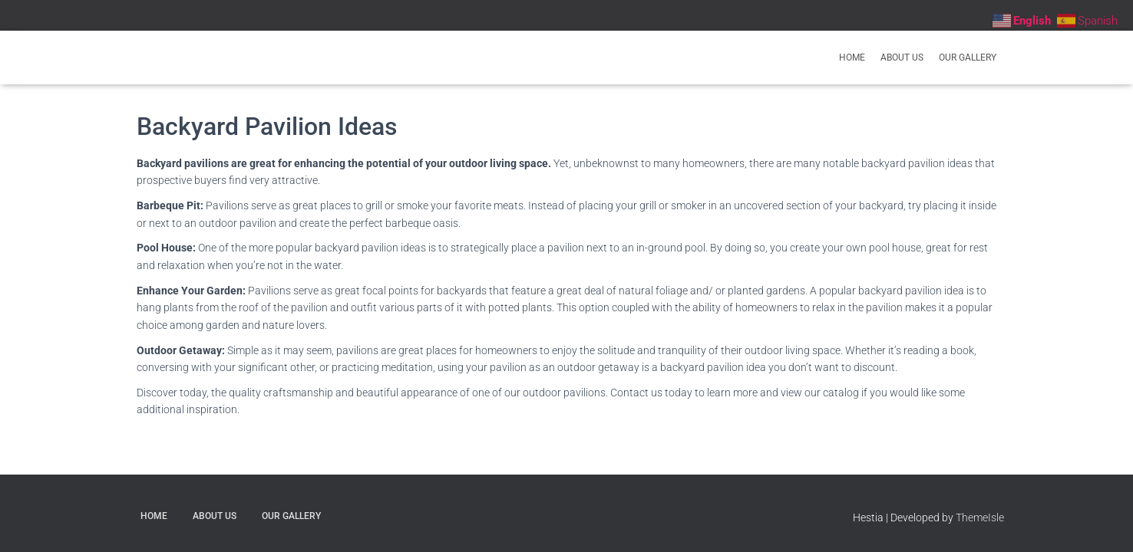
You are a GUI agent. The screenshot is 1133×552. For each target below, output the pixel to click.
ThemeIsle (980, 517)
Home (852, 57)
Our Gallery (967, 57)
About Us (901, 57)
